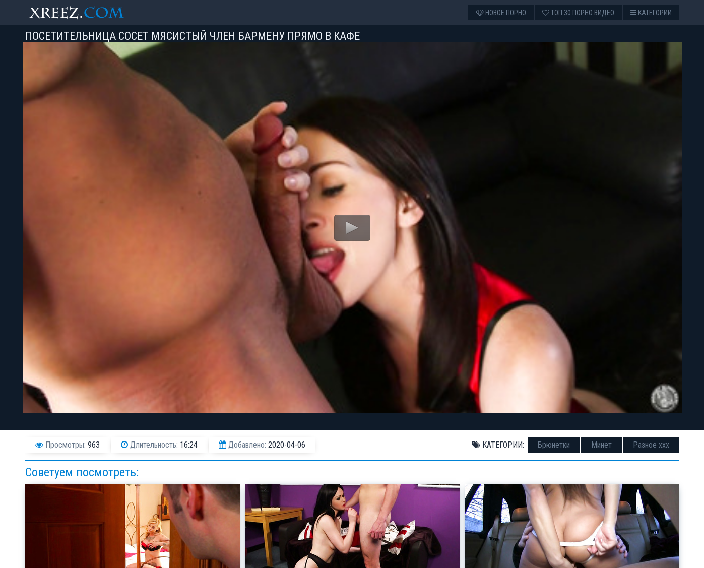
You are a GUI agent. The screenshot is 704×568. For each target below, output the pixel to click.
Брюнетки (554, 445)
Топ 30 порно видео (578, 13)
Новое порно (501, 13)
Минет (601, 445)
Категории (651, 13)
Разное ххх (651, 445)
